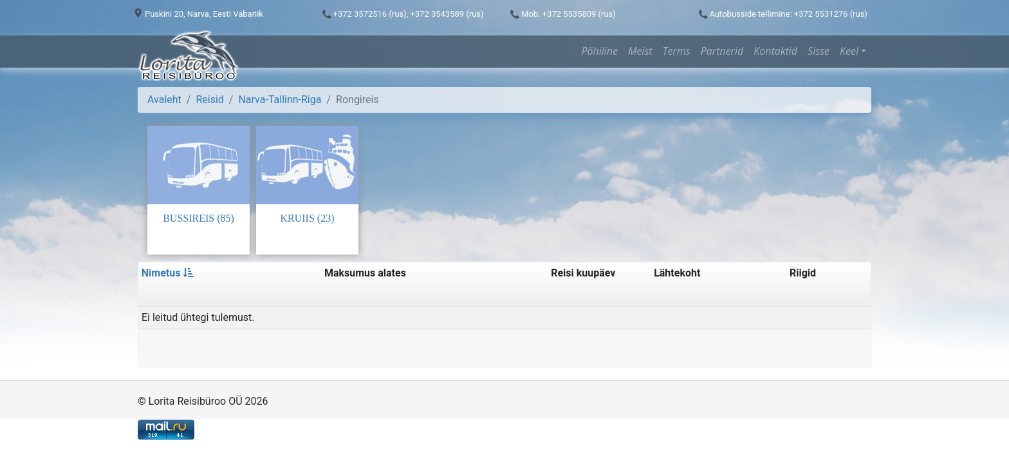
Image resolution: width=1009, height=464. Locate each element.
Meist (640, 51)
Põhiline (599, 51)
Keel (849, 51)
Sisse (818, 51)
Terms (676, 51)
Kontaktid (775, 51)
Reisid (209, 99)
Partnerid (722, 51)
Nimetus (168, 273)
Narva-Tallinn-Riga (279, 99)
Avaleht (164, 99)
